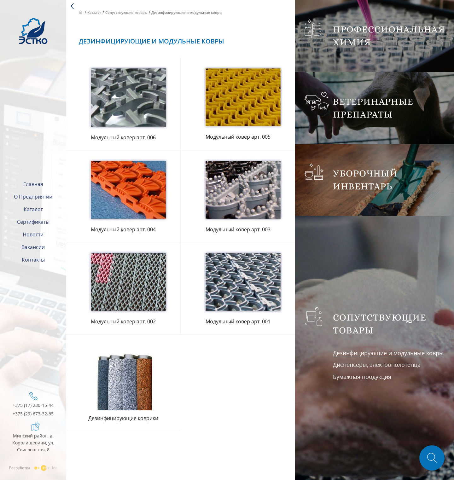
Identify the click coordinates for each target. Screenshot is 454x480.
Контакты (33, 259)
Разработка (33, 467)
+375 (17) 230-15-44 (33, 405)
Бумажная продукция (362, 376)
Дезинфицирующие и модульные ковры (388, 353)
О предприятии (33, 196)
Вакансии (33, 247)
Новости (33, 234)
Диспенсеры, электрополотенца (377, 364)
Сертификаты (33, 221)
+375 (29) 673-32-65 (33, 414)
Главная (33, 184)
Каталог (33, 209)
